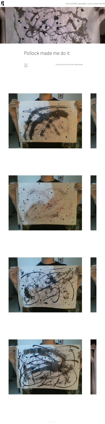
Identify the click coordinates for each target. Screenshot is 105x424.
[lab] (103, 3)
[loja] (100, 3)
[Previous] (7, 411)
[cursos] (89, 3)
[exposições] (82, 3)
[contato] (96, 3)
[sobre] (68, 3)
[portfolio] (74, 3)
